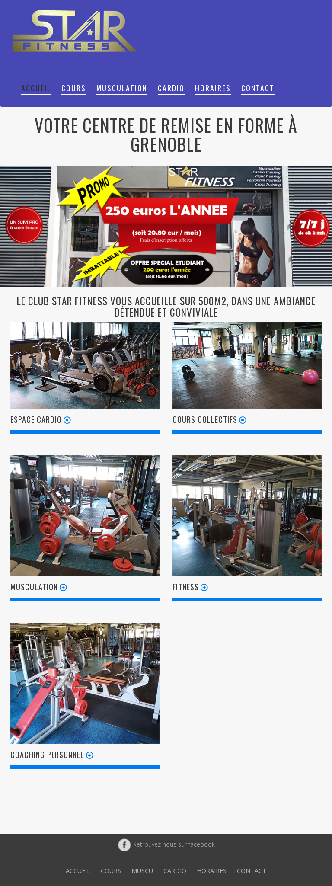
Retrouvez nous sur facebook (166, 844)
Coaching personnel (52, 754)
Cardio (171, 87)
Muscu (142, 871)
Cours (73, 87)
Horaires (213, 87)
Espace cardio (41, 419)
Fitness (191, 586)
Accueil (36, 87)
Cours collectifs (210, 419)
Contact (258, 87)
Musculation (121, 87)
